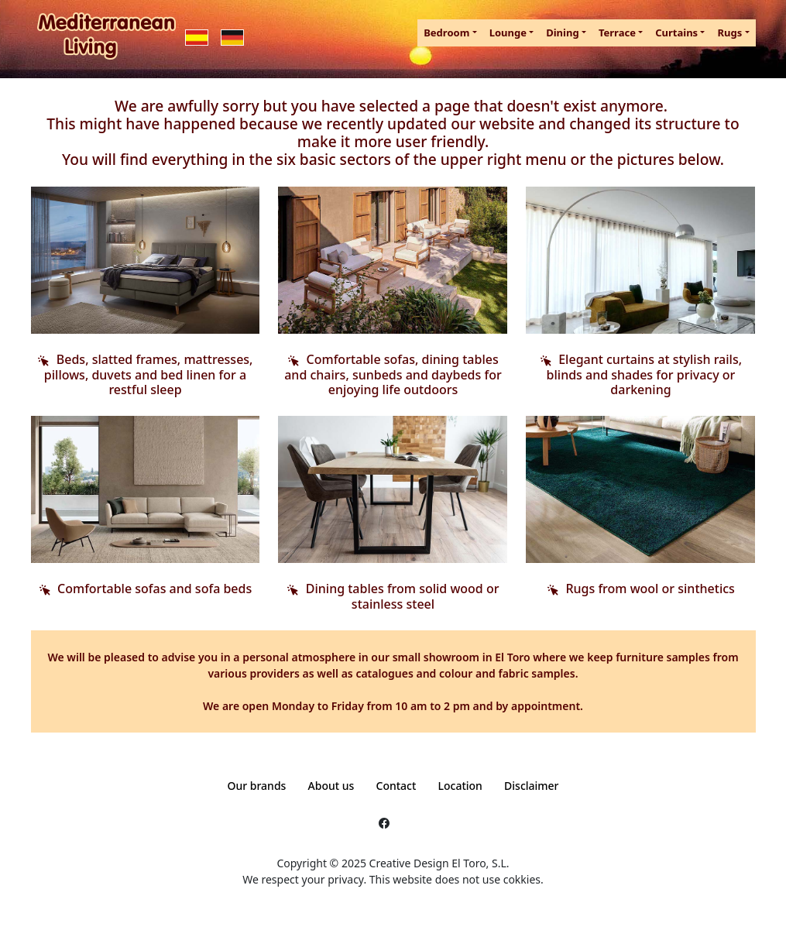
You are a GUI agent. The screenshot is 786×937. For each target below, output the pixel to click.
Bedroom (446, 32)
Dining (562, 32)
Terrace (617, 32)
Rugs (729, 32)
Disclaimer (531, 785)
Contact (396, 785)
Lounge (508, 32)
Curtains (676, 32)
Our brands (256, 785)
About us (331, 785)
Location (460, 785)
